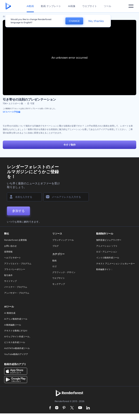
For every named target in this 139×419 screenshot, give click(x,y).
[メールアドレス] (66, 197)
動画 (54, 260)
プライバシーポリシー (14, 269)
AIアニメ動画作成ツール (15, 319)
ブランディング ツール (63, 240)
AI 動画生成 (9, 313)
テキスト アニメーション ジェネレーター (115, 263)
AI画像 (71, 6)
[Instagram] (56, 408)
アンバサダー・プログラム (16, 293)
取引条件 (8, 275)
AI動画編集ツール (12, 325)
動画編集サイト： (104, 269)
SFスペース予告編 (11, 112)
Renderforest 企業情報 (15, 240)
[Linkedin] (88, 408)
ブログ (55, 246)
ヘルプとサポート (12, 257)
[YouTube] (80, 408)
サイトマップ (10, 281)
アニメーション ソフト (107, 246)
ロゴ (54, 266)
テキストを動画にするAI (15, 330)
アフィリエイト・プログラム (17, 263)
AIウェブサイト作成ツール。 (17, 336)
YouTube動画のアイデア (16, 354)
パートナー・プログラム (15, 287)
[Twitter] (72, 408)
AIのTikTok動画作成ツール (17, 348)
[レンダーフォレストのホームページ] (8, 6)
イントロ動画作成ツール (107, 257)
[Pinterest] (64, 408)
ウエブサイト (89, 6)
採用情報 (8, 251)
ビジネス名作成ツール (14, 342)
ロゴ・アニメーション (106, 251)
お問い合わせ (10, 246)
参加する (18, 211)
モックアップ (58, 284)
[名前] (24, 197)
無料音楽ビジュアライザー (108, 240)
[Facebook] (50, 408)
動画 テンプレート (51, 6)
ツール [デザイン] (107, 6)
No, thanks (96, 21)
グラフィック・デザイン (63, 272)
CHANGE (74, 21)
